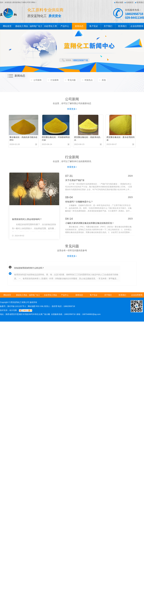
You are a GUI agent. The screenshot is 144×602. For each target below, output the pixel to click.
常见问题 (72, 80)
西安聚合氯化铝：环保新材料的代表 (56, 138)
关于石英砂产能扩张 (74, 179)
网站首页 (7, 26)
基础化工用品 (21, 26)
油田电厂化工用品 (36, 294)
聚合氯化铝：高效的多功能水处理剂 (23, 138)
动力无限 (13, 309)
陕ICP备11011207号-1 (16, 305)
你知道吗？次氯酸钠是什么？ (79, 201)
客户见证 (93, 26)
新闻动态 (79, 26)
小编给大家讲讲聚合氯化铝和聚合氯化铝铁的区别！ (89, 223)
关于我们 (108, 26)
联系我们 (140, 2)
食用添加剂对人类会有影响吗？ (27, 218)
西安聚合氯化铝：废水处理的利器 (121, 138)
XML (42, 305)
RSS (38, 305)
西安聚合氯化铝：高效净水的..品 (87, 138)
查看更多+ (72, 109)
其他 (104, 80)
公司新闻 (37, 80)
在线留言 (130, 2)
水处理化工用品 (50, 294)
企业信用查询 (136, 26)
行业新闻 (55, 80)
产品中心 (65, 26)
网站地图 (119, 2)
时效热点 (89, 80)
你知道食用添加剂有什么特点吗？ (29, 267)
